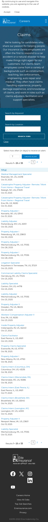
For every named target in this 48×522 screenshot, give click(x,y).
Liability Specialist (9, 283)
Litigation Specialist (10, 263)
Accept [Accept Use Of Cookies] (7, 12)
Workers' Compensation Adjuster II (17, 315)
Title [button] (4, 170)
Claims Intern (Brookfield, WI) (15, 398)
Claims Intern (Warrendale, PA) (16, 377)
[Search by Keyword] (23, 117)
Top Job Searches (23, 504)
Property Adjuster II (10, 304)
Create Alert (30, 157)
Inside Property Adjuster (12, 325)
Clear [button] (6, 141)
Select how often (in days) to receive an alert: (25, 150)
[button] (41, 21)
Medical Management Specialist (16, 174)
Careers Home (23, 495)
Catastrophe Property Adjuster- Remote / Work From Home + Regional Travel (23, 185)
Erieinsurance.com (23, 508)
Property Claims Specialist (13, 346)
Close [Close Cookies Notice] (17, 12)
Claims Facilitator (9, 335)
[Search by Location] (23, 129)
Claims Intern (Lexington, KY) (15, 408)
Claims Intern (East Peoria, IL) (15, 387)
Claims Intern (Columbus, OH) (15, 367)
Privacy (23, 512)
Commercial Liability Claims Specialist (19, 273)
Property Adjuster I (10, 211)
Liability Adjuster (9, 221)
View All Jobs (23, 500)
